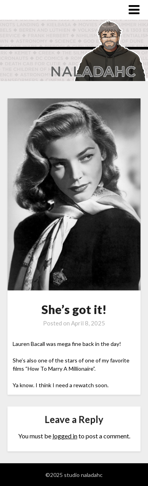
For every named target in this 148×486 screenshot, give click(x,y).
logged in (64, 436)
